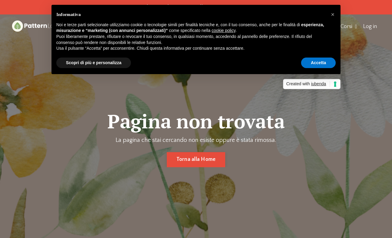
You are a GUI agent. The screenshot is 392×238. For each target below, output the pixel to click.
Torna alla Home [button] (196, 159)
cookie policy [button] (223, 30)
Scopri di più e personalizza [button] (93, 62)
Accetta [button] (318, 62)
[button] (333, 14)
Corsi (349, 26)
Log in (370, 26)
